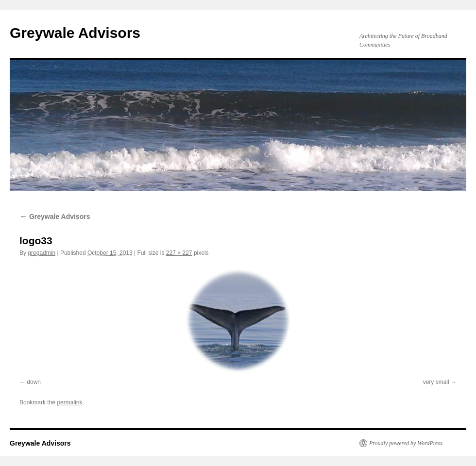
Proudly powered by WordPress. (406, 443)
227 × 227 (179, 253)
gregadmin (41, 253)
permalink (69, 402)
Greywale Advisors (75, 33)
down (34, 382)
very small (436, 382)
